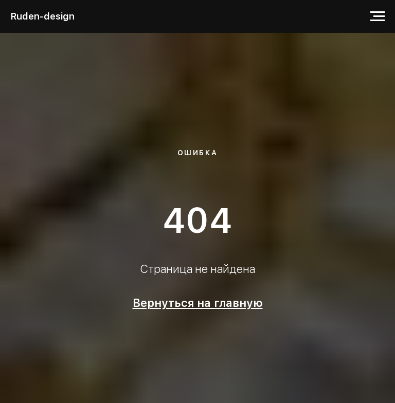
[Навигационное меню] (377, 16)
